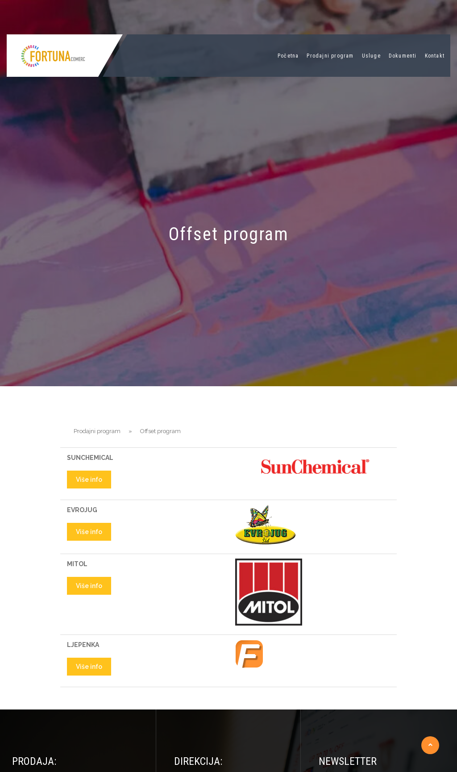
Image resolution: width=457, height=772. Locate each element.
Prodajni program (330, 56)
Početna (288, 56)
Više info (89, 479)
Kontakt (435, 56)
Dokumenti (403, 56)
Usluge (371, 56)
